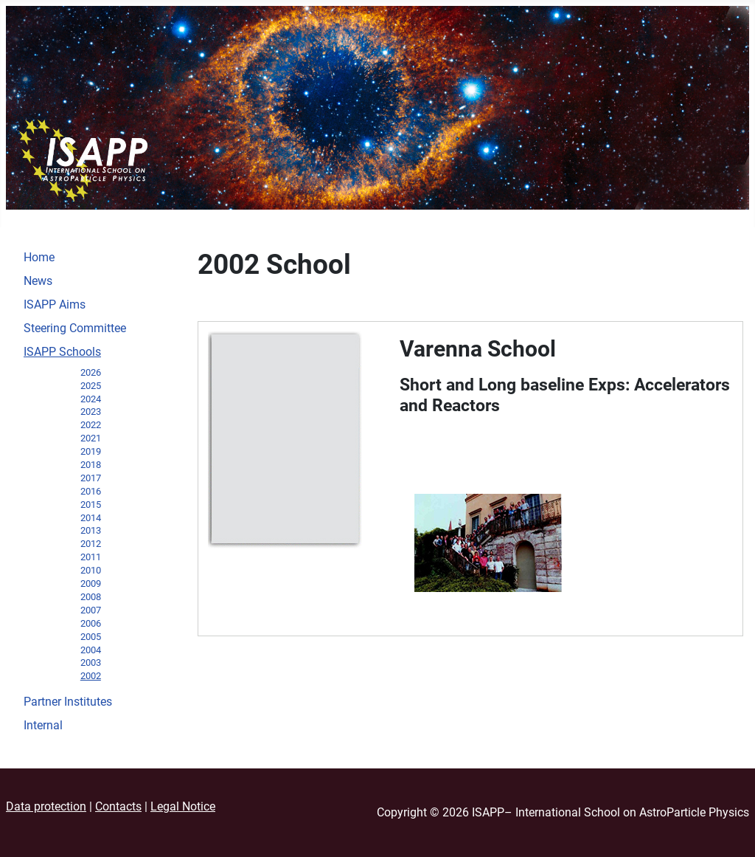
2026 (90, 372)
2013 (90, 530)
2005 (90, 636)
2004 (90, 649)
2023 (90, 411)
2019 (90, 451)
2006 (90, 623)
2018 (90, 464)
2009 (90, 583)
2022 (90, 424)
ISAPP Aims (55, 304)
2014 (90, 517)
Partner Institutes (68, 702)
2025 (90, 385)
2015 (90, 504)
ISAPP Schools (62, 352)
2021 (90, 438)
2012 (90, 543)
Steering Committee (75, 328)
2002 (90, 675)
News (38, 281)
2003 (90, 662)
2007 (90, 610)
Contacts (118, 806)
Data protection (46, 806)
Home (39, 257)
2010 (90, 570)
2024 (90, 399)
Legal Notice (182, 806)
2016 (90, 491)
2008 (90, 596)
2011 (90, 556)
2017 (90, 477)
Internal (43, 725)
